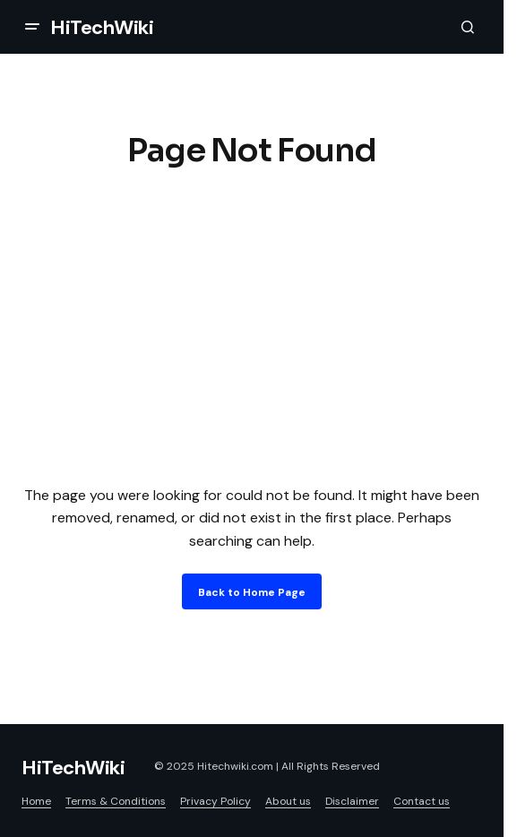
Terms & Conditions (115, 801)
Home (36, 801)
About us (288, 801)
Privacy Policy (215, 801)
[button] (32, 27)
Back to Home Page (252, 592)
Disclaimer (352, 801)
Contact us (421, 801)
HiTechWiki (102, 27)
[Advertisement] (258, 322)
